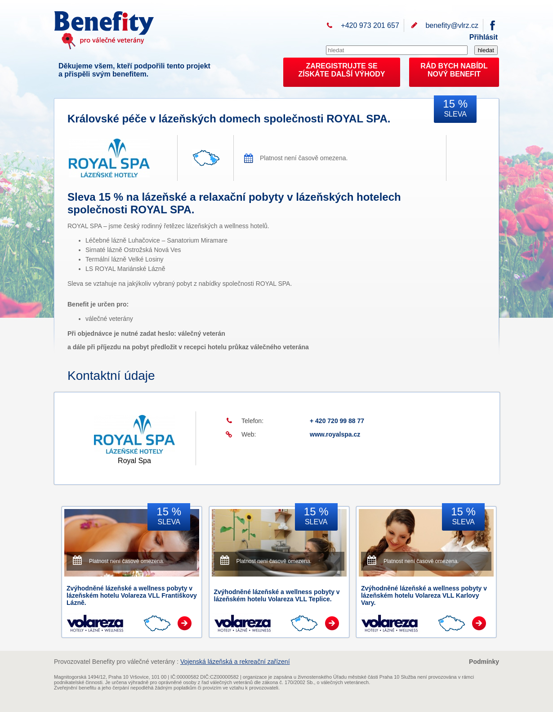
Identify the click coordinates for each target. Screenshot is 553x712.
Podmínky (484, 661)
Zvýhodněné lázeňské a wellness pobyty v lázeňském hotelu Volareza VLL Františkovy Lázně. (132, 595)
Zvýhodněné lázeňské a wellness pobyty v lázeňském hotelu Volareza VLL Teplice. (277, 595)
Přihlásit (483, 37)
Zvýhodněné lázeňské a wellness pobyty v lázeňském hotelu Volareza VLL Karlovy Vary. (424, 595)
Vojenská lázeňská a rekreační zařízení (235, 661)
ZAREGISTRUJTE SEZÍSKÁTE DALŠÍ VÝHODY (342, 70)
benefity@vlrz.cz (451, 25)
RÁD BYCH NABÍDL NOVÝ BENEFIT (453, 70)
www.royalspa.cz (335, 434)
